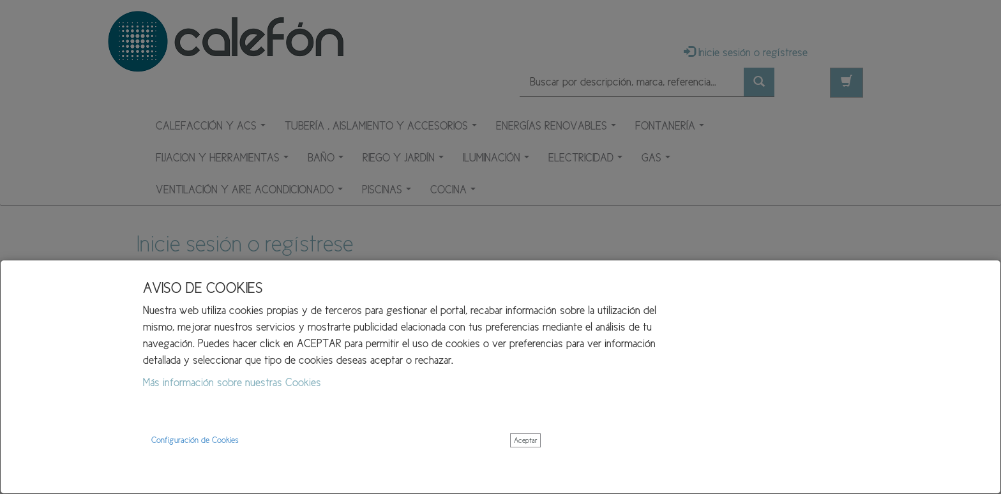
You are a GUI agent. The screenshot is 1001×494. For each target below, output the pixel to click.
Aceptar (525, 440)
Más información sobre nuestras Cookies (232, 382)
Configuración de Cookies (195, 440)
